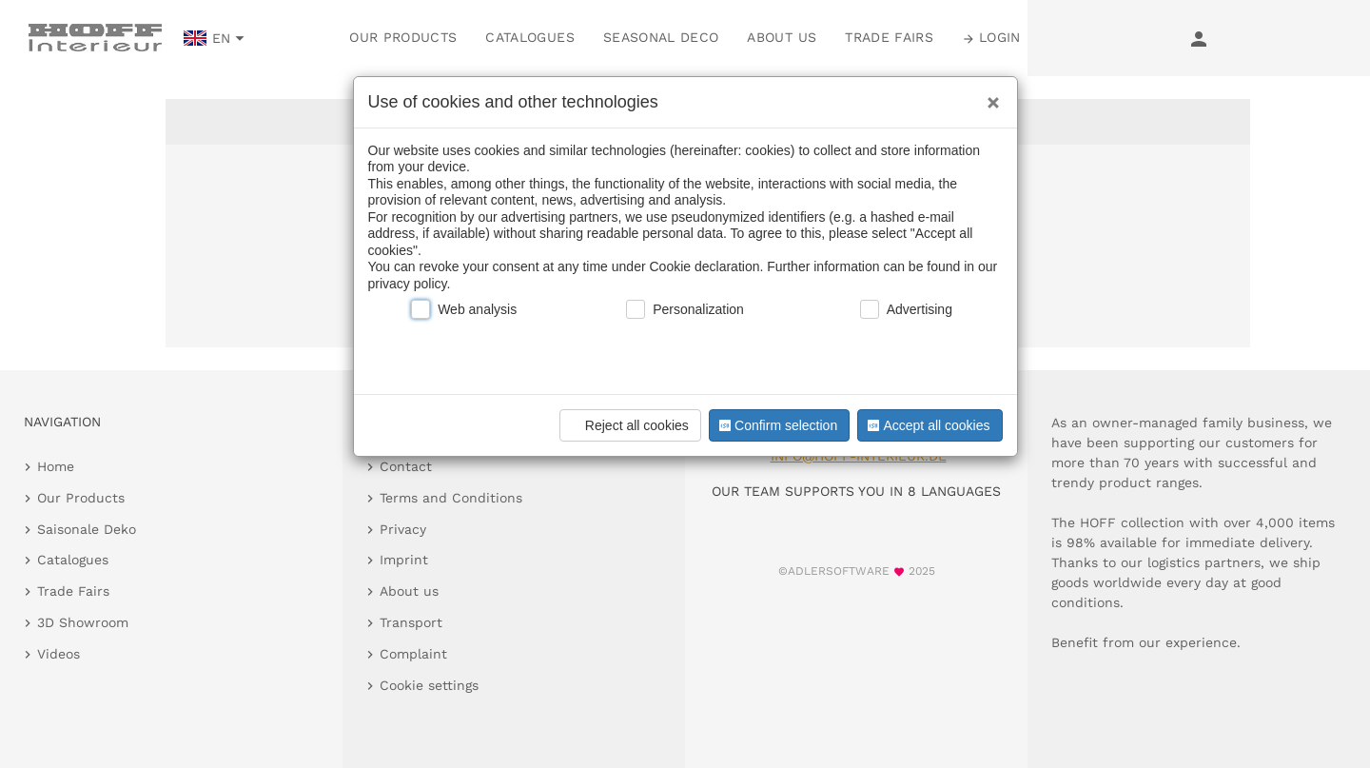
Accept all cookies (926, 425)
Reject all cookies (627, 425)
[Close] (988, 96)
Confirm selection (776, 425)
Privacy (403, 529)
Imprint (404, 559)
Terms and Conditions (451, 497)
